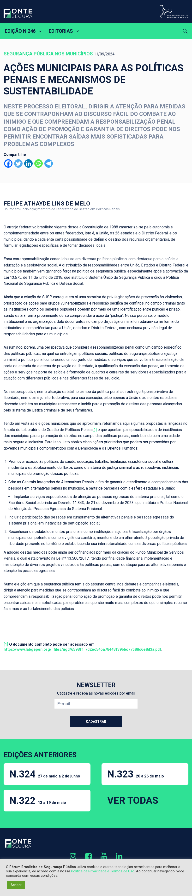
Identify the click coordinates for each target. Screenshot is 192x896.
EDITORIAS (61, 31)
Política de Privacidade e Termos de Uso (102, 871)
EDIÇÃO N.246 (20, 31)
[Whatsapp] (38, 163)
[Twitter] (18, 163)
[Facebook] (8, 163)
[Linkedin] (28, 163)
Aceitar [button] (16, 885)
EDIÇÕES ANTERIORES (40, 754)
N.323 (135, 774)
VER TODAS (132, 800)
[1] (95, 429)
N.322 (37, 800)
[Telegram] (48, 163)
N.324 (44, 774)
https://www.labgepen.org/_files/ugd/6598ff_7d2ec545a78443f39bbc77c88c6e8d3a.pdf (82, 649)
